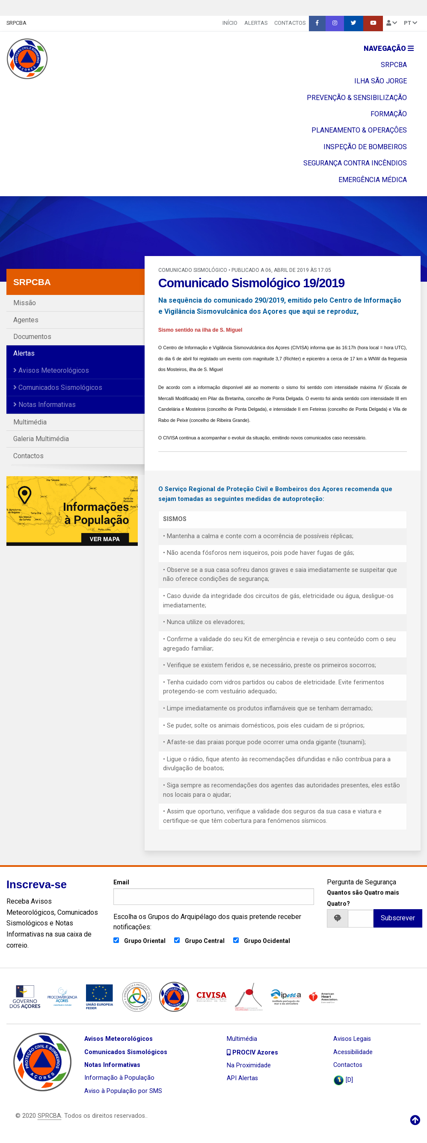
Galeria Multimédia (41, 439)
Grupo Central (205, 940)
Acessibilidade (353, 1052)
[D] (343, 1080)
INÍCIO (229, 23)
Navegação (389, 48)
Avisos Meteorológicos (51, 370)
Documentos (32, 337)
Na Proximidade (249, 1065)
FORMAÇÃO (389, 114)
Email (213, 891)
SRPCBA (16, 23)
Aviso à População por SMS (123, 1091)
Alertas (255, 23)
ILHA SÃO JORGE (380, 81)
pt (410, 23)
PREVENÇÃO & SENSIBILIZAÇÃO (357, 98)
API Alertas (242, 1078)
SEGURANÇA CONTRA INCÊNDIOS (355, 163)
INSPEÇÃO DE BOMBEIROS (365, 147)
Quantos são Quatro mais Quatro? (363, 898)
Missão (24, 303)
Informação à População (119, 1077)
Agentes (26, 320)
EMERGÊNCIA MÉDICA (372, 180)
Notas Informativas (44, 405)
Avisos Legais (352, 1039)
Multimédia (30, 422)
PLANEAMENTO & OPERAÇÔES (359, 130)
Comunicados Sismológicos (57, 387)
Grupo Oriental (145, 940)
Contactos (289, 23)
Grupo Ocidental (267, 940)
